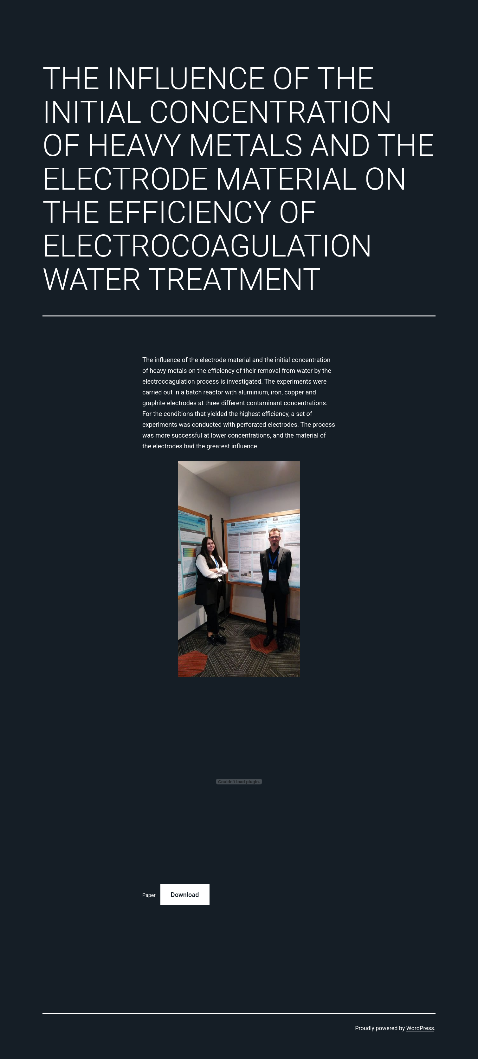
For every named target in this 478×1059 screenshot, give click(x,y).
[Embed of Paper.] (239, 781)
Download (185, 895)
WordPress (420, 1028)
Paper (149, 895)
